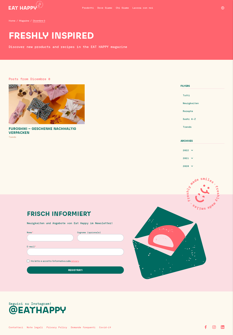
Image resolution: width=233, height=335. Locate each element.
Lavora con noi (143, 7)
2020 (186, 165)
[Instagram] (214, 327)
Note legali (35, 327)
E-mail (31, 246)
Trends (12, 137)
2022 (186, 150)
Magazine (24, 20)
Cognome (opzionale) (89, 232)
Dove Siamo (104, 7)
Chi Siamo (122, 7)
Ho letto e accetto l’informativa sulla (55, 260)
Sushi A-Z (189, 118)
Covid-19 (105, 327)
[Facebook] (205, 327)
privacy (75, 260)
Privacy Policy (57, 327)
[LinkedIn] (222, 327)
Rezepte (188, 111)
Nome (29, 232)
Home (12, 20)
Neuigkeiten (191, 103)
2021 (186, 158)
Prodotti (88, 7)
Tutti (186, 95)
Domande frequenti (83, 327)
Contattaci (16, 327)
